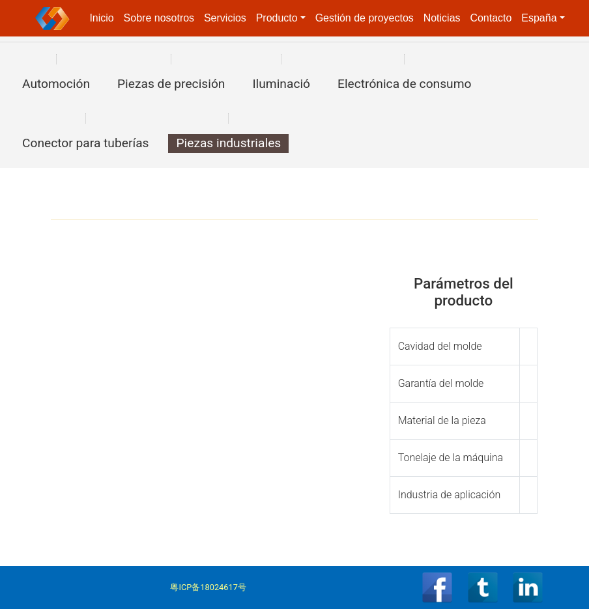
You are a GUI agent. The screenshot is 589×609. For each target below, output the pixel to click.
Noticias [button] (442, 17)
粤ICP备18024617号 (208, 587)
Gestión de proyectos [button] (364, 17)
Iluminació (281, 83)
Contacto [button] (490, 17)
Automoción (56, 83)
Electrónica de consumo (404, 83)
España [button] (538, 17)
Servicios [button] (225, 17)
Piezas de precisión (171, 83)
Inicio (101, 17)
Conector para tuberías (85, 142)
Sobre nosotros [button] (159, 17)
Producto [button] (277, 17)
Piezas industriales (228, 142)
